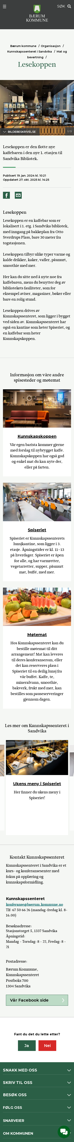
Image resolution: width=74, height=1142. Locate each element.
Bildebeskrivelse (22, 132)
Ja (26, 1045)
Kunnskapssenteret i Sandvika (29, 51)
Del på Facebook (7, 195)
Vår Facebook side (29, 1000)
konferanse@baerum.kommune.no (34, 904)
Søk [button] (68, 6)
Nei (47, 1045)
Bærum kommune (23, 46)
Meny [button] (6, 7)
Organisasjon (51, 46)
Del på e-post (19, 195)
